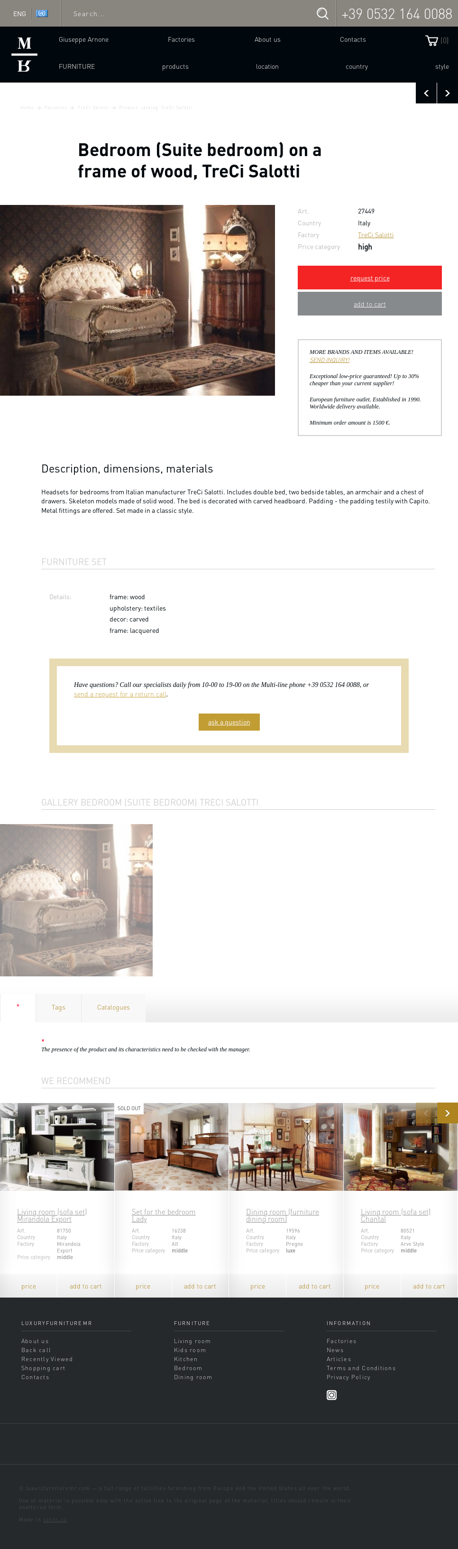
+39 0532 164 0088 (396, 13)
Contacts (353, 39)
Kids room (190, 1350)
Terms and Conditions (361, 1368)
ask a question (229, 721)
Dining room (193, 1377)
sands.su (55, 1519)
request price (370, 277)
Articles (339, 1359)
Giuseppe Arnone (84, 39)
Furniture (77, 66)
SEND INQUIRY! (329, 359)
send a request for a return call (120, 693)
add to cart (370, 303)
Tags (58, 1006)
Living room (192, 1341)
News (335, 1350)
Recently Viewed (47, 1359)
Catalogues (113, 1006)
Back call (36, 1350)
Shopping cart (43, 1368)
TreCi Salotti (93, 107)
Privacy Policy (348, 1377)
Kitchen (186, 1359)
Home (27, 107)
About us (268, 39)
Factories (181, 39)
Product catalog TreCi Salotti (155, 107)
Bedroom (188, 1368)
